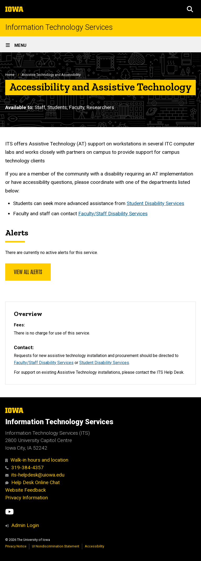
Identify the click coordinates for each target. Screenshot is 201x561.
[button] (190, 9)
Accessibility (94, 546)
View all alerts (28, 271)
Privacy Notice (15, 546)
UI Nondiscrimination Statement (55, 546)
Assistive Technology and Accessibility (51, 75)
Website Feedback (25, 490)
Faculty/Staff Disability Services (113, 214)
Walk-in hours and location (36, 460)
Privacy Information (26, 498)
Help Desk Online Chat (32, 482)
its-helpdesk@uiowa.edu (34, 475)
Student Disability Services (155, 203)
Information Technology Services (59, 27)
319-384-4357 (24, 467)
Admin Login (25, 525)
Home (9, 75)
